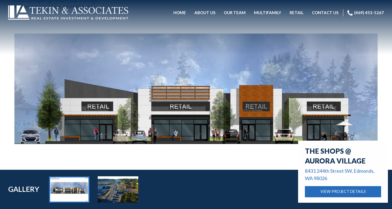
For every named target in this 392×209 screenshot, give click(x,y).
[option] (69, 189)
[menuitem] (180, 12)
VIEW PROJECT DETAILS (343, 191)
